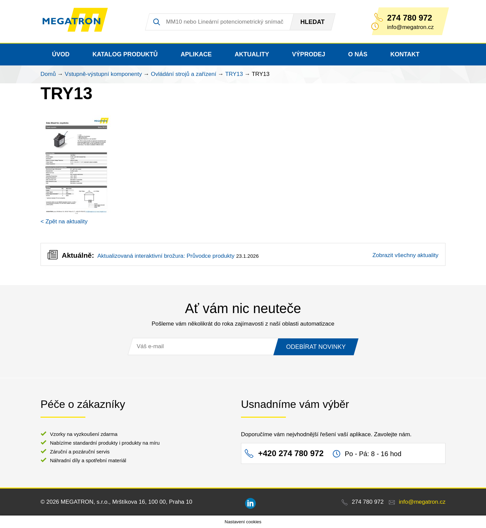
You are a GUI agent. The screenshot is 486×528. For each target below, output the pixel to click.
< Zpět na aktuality (63, 221)
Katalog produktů (125, 54)
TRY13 (234, 74)
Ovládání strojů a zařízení (183, 74)
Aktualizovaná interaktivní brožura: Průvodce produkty (165, 256)
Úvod (61, 54)
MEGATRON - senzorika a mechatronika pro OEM (79, 21)
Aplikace (196, 54)
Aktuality (252, 54)
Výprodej (308, 54)
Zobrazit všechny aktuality (405, 255)
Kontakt (405, 54)
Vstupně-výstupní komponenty (103, 74)
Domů (48, 74)
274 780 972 (409, 18)
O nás (357, 54)
